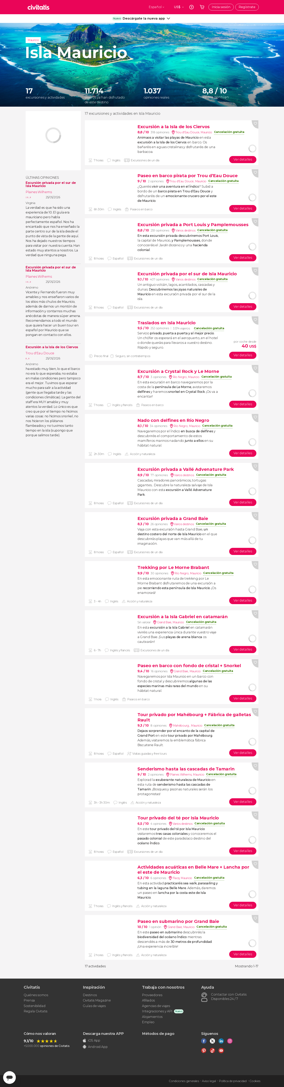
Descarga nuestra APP (103, 1034)
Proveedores (152, 995)
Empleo (148, 1022)
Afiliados (148, 1000)
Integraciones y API (157, 1011)
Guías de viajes (94, 1006)
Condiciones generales (184, 1081)
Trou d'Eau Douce (40, 353)
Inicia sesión (221, 7)
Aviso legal (209, 1081)
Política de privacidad (233, 1081)
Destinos (90, 995)
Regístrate (247, 7)
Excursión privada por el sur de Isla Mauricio (51, 184)
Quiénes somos (36, 995)
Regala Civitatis (35, 1011)
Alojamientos (152, 1017)
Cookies (254, 1081)
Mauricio (33, 40)
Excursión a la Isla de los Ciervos (52, 347)
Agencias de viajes (156, 1006)
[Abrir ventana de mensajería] (9, 1077)
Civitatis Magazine (97, 1000)
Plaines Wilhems (39, 192)
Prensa (29, 1000)
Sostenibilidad (35, 1006)
